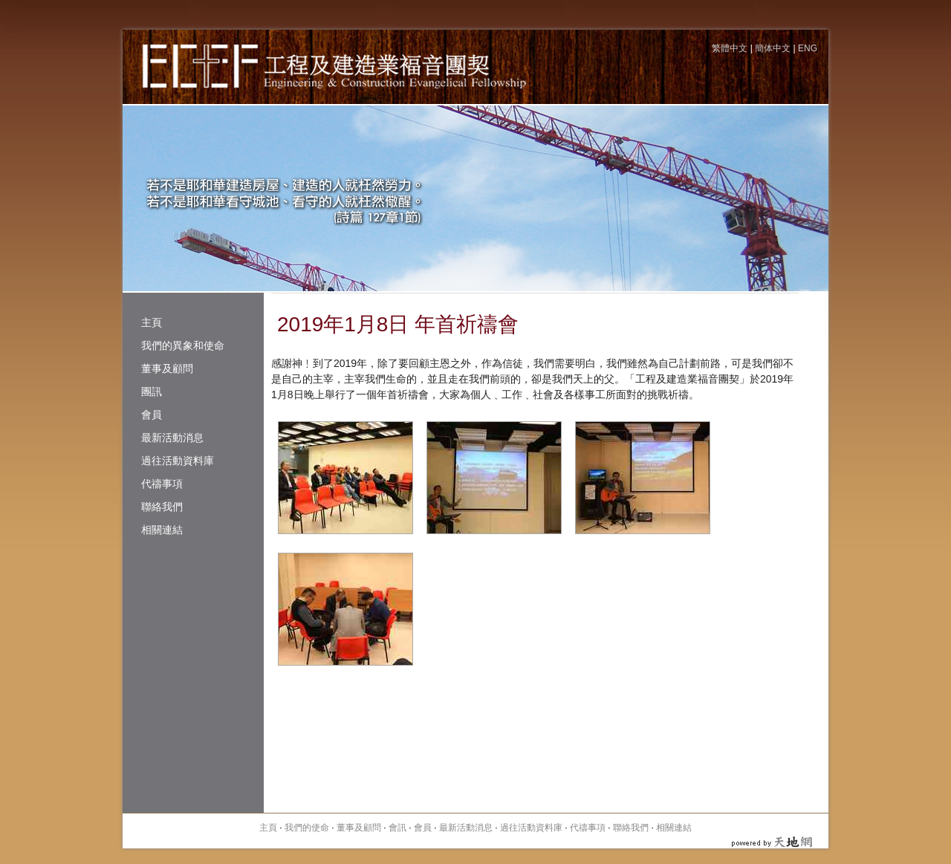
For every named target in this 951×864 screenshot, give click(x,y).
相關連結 (162, 530)
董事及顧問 (167, 368)
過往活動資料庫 (177, 461)
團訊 (151, 391)
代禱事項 (162, 484)
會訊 (397, 827)
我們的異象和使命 (182, 345)
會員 (151, 414)
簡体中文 (773, 48)
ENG (807, 48)
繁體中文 (729, 48)
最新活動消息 (172, 438)
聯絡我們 (162, 507)
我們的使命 (307, 827)
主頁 (151, 322)
